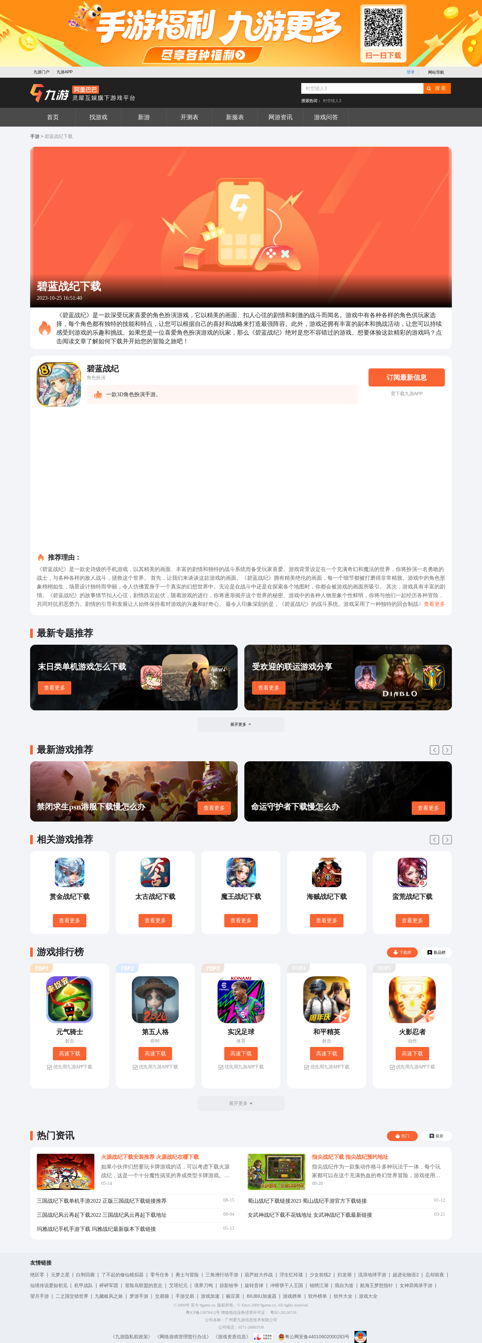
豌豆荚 (233, 1296)
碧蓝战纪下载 (59, 136)
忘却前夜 (434, 1274)
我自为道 (344, 1285)
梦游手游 (139, 1296)
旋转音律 (254, 1285)
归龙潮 (344, 1274)
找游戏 (98, 117)
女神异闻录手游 (416, 1285)
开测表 (189, 117)
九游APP (65, 72)
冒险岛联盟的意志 (143, 1285)
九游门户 (41, 72)
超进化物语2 (406, 1274)
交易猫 (162, 1296)
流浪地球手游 (372, 1274)
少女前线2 (320, 1274)
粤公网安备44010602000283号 (313, 1336)
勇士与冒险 (187, 1274)
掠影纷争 (229, 1285)
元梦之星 (60, 1274)
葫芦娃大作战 (259, 1274)
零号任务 (159, 1274)
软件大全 (343, 1296)
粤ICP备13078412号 (203, 1312)
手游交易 (184, 1296)
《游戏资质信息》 (232, 1336)
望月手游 (39, 1296)
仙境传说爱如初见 (49, 1285)
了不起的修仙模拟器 (122, 1274)
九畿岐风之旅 (109, 1296)
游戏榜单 (292, 1296)
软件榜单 (317, 1296)
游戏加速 (210, 1296)
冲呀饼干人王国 (286, 1285)
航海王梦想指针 (376, 1285)
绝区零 (37, 1274)
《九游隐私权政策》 (131, 1336)
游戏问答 (326, 117)
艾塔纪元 (178, 1285)
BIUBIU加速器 (261, 1296)
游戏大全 (368, 1296)
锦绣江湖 (319, 1285)
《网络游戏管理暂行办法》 (183, 1336)
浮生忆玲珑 (291, 1274)
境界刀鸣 (203, 1285)
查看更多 (54, 688)
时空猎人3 (332, 100)
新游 (144, 117)
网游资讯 (280, 117)
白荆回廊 (85, 1274)
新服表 (235, 117)
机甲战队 (83, 1285)
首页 (53, 117)
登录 (411, 72)
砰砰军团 (108, 1285)
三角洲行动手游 (222, 1274)
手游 (34, 136)
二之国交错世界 (72, 1296)
